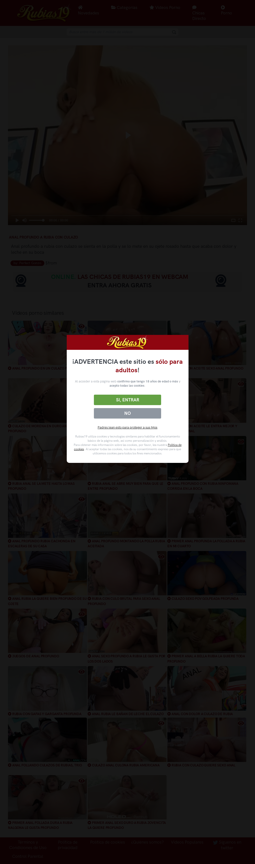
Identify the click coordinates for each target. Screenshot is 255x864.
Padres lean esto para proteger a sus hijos (127, 427)
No (127, 413)
